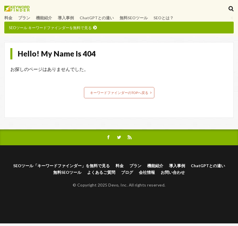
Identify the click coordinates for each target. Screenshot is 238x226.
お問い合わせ (173, 175)
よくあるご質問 (101, 175)
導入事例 (66, 20)
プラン (24, 20)
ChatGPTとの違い (97, 20)
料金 (8, 20)
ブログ (127, 175)
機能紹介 (44, 20)
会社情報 (147, 175)
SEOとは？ (163, 20)
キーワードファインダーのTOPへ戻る (119, 95)
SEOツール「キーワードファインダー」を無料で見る (61, 168)
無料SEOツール (134, 20)
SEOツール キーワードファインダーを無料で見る (50, 30)
